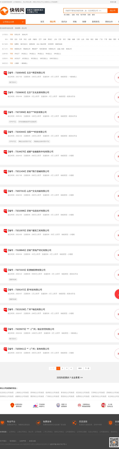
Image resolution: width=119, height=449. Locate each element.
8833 (80, 368)
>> (70, 377)
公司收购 (38, 432)
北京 (16, 39)
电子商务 (83, 15)
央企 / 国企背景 (41, 44)
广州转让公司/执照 (52, 396)
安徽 (69, 39)
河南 (87, 39)
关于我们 (3, 441)
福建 (73, 39)
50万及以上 (34, 58)
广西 (105, 39)
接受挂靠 (32, 44)
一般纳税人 (24, 63)
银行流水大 (24, 44)
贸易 (89, 15)
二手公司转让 (48, 432)
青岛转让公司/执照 (67, 392)
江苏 (59, 39)
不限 (11, 34)
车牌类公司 (52, 49)
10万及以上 (25, 58)
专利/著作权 (43, 49)
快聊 (84, 22)
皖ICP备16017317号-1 (58, 444)
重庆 (114, 39)
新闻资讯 (95, 22)
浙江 (64, 39)
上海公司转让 (22, 432)
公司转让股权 (82, 432)
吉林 (44, 39)
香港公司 (69, 49)
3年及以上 (41, 54)
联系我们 (13, 441)
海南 (110, 39)
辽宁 (40, 39)
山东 (82, 39)
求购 (75, 22)
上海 (55, 39)
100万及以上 (44, 58)
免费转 (17, 44)
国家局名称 (58, 44)
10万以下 (17, 58)
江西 (78, 39)
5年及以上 (49, 54)
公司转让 (12, 432)
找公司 (53, 22)
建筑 (93, 15)
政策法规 (32, 441)
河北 (25, 39)
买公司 (24, 28)
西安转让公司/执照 (67, 396)
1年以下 (17, 54)
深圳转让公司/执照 (6, 396)
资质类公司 (18, 49)
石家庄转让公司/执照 (98, 396)
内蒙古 (35, 39)
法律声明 (22, 441)
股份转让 (114, 432)
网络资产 (35, 49)
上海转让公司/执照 (22, 392)
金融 (73, 15)
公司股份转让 (104, 432)
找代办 (64, 22)
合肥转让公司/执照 (82, 396)
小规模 (17, 63)
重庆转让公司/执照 (37, 396)
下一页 (87, 368)
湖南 (96, 39)
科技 (77, 15)
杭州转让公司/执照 (52, 392)
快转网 (17, 28)
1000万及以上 (54, 58)
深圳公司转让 (59, 432)
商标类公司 (26, 49)
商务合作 (109, 22)
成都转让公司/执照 (22, 396)
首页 (42, 22)
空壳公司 (17, 34)
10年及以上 (57, 54)
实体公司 (25, 34)
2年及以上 (32, 54)
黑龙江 (50, 39)
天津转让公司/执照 (98, 392)
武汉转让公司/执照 (82, 392)
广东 (101, 39)
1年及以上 (24, 54)
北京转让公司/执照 (6, 392)
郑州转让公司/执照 (37, 392)
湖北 (92, 39)
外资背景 (51, 44)
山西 (29, 39)
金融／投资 (60, 49)
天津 (20, 39)
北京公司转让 (93, 432)
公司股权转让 (70, 432)
